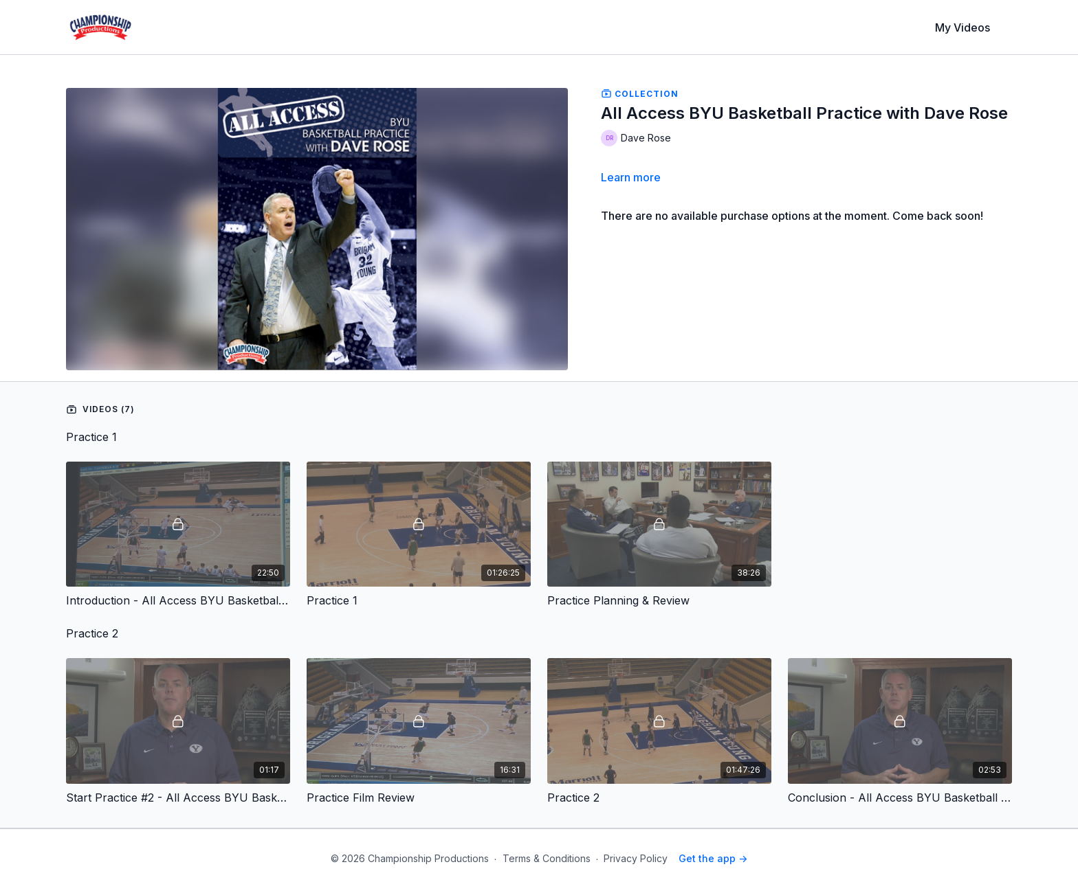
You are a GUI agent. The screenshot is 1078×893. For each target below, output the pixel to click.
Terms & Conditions (547, 858)
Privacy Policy (636, 858)
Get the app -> (713, 858)
